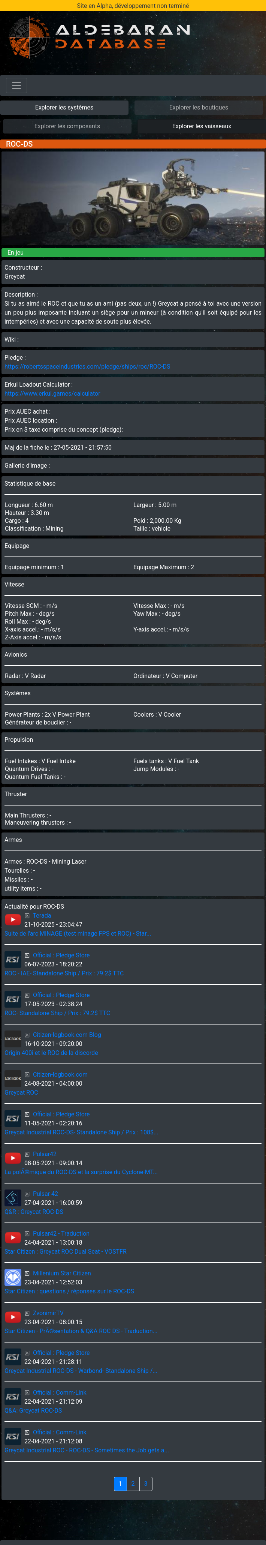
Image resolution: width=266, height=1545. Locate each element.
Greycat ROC (21, 1092)
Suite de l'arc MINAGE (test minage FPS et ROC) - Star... (77, 933)
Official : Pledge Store (61, 955)
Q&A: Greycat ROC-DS (33, 1410)
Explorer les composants (67, 126)
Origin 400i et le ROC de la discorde (51, 1052)
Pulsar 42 (45, 1193)
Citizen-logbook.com (60, 1074)
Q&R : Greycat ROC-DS (33, 1211)
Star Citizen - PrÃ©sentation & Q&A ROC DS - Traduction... (80, 1331)
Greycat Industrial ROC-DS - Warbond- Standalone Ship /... (80, 1370)
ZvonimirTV (48, 1313)
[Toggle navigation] (16, 85)
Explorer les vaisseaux (201, 126)
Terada (42, 915)
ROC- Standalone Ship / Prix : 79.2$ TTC (57, 1013)
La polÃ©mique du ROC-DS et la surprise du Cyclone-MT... (81, 1172)
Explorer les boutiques (199, 107)
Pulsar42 (45, 1154)
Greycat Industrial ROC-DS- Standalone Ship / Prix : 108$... (81, 1132)
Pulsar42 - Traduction (61, 1233)
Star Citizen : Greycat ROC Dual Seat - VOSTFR (65, 1251)
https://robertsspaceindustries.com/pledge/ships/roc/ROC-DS (87, 366)
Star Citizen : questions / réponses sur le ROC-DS (69, 1291)
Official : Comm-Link (60, 1392)
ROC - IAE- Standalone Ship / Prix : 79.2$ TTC (64, 973)
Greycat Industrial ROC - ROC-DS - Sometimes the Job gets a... (86, 1450)
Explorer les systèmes (64, 107)
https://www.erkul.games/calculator (52, 393)
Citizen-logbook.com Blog (67, 1034)
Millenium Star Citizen (62, 1273)
